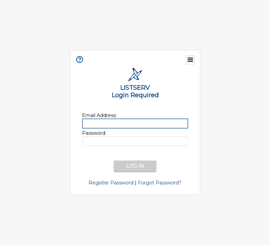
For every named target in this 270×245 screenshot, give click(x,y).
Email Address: (99, 115)
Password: (94, 133)
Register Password (111, 183)
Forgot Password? (159, 183)
